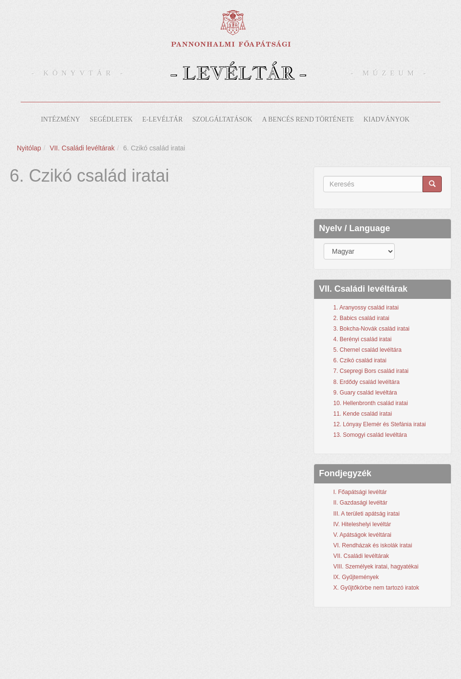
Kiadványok (387, 119)
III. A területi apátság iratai (366, 513)
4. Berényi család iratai (362, 339)
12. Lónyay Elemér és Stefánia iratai (379, 424)
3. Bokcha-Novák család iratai (371, 328)
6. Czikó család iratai (360, 360)
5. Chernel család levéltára (367, 349)
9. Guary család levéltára (365, 392)
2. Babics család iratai (361, 318)
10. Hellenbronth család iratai (370, 403)
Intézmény (60, 119)
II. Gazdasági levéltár (360, 502)
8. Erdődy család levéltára (366, 382)
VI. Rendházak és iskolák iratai (372, 545)
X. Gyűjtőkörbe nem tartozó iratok (376, 587)
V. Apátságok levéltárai (362, 534)
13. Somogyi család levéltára (370, 435)
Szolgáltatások (223, 119)
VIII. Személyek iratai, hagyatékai (375, 566)
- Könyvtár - (79, 73)
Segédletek (111, 119)
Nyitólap (29, 148)
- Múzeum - (390, 73)
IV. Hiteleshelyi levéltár (362, 524)
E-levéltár (162, 119)
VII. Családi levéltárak (81, 148)
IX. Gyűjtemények (356, 577)
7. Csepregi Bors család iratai (371, 371)
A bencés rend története (308, 119)
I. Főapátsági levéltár (360, 492)
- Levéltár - (238, 73)
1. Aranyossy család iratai (366, 307)
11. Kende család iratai (362, 413)
